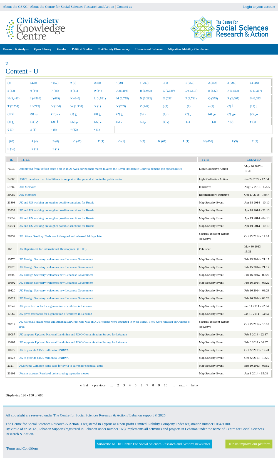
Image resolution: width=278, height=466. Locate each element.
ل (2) (54, 121)
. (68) (11, 141)
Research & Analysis (16, 49)
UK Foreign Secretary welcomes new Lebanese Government (56, 259)
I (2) (142, 141)
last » (194, 385)
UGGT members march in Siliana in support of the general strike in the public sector (71, 179)
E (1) (101, 141)
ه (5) (119, 121)
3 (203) (231, 82)
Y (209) (121, 106)
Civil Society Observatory (114, 49)
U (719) (35, 106)
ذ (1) (166, 114)
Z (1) (56, 149)
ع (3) (11, 121)
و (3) (143, 121)
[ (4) (165, 106)
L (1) (186, 141)
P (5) (235, 141)
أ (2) (230, 106)
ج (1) (73, 114)
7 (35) (55, 90)
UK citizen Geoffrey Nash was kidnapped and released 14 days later (61, 236)
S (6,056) (255, 98)
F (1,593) (233, 90)
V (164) (56, 106)
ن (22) (98, 121)
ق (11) (34, 121)
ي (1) (166, 121)
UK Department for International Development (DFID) (52, 249)
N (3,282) (146, 98)
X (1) (97, 106)
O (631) (168, 98)
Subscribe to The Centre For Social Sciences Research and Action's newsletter (153, 444)
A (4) (34, 141)
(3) (9, 82)
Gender (61, 49)
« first (84, 385)
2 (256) (212, 82)
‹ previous (98, 385)
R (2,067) (233, 98)
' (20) (119, 82)
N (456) (208, 141)
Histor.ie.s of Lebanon (149, 49)
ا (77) (11, 114)
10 (165, 385)
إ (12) (253, 106)
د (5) (143, 114)
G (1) (121, 141)
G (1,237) (256, 90)
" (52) (55, 82)
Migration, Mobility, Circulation (188, 49)
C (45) (77, 141)
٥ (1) (11, 129)
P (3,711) (191, 98)
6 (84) (34, 90)
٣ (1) (253, 121)
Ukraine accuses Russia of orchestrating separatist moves (54, 373)
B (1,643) (146, 90)
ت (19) (55, 114)
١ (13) (212, 121)
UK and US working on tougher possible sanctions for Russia (57, 202)
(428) (33, 82)
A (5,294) (122, 90)
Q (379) (213, 98)
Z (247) (145, 106)
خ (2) (119, 114)
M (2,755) (122, 98)
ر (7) (188, 114)
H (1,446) (13, 98)
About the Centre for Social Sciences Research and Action (72, 6)
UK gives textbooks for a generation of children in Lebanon (55, 306)
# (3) (73, 82)
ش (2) (231, 114)
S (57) (11, 149)
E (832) (213, 90)
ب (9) (34, 114)
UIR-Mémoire (27, 186)
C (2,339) (169, 90)
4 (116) (254, 82)
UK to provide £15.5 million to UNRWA (44, 350)
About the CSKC (15, 6)
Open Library (43, 49)
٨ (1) (33, 129)
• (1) (97, 129)
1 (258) (189, 82)
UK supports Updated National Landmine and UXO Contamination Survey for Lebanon (73, 334)
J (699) (55, 98)
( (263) (144, 82)
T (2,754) (13, 106)
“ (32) (74, 129)
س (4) (212, 114)
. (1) (165, 82)
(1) (187, 106)
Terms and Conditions (22, 448)
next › (183, 385)
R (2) (255, 141)
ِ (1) (187, 121)
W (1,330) (76, 106)
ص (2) (254, 114)
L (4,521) (100, 98)
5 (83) (11, 90)
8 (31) (74, 90)
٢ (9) (230, 121)
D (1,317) (191, 90)
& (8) (97, 82)
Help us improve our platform (248, 444)
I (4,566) (35, 98)
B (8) (56, 141)
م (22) (74, 121)
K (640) (75, 98)
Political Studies (82, 49)
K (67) (162, 141)
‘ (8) (54, 129)
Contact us (124, 6)
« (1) (211, 106)
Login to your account (259, 6)
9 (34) (98, 90)
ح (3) (97, 114)
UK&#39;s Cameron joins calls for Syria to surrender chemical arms (61, 365)
